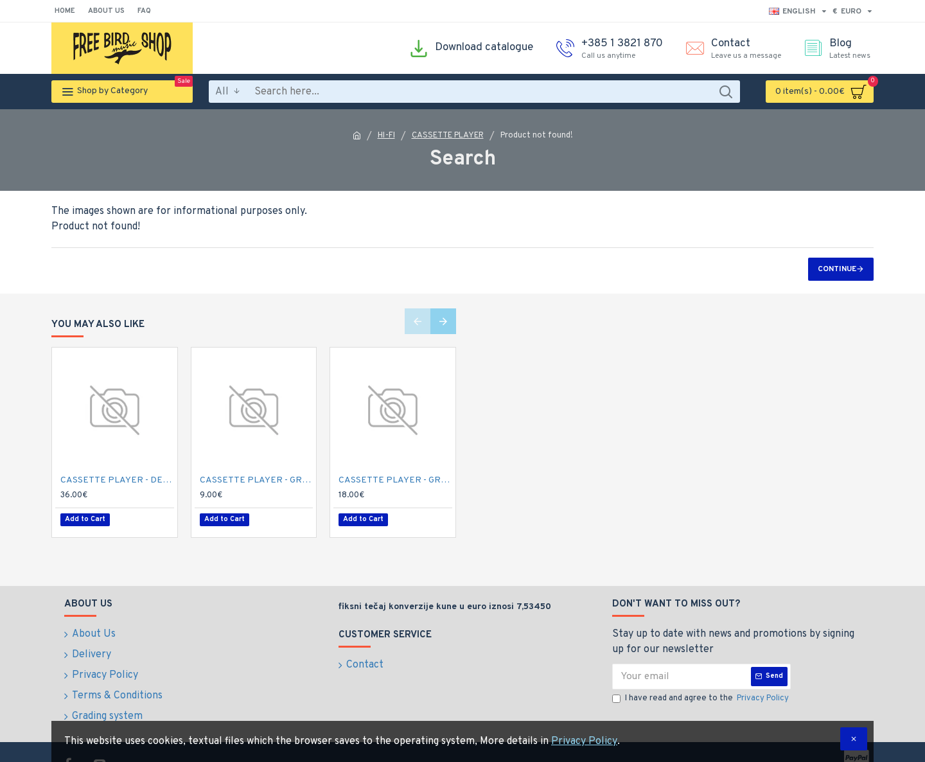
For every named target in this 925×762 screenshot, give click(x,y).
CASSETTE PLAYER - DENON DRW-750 (117, 480)
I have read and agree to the (701, 694)
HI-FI (386, 135)
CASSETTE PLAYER (448, 135)
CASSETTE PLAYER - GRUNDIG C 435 (256, 480)
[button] (417, 322)
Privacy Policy (584, 741)
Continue (837, 269)
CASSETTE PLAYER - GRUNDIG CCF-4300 (395, 480)
